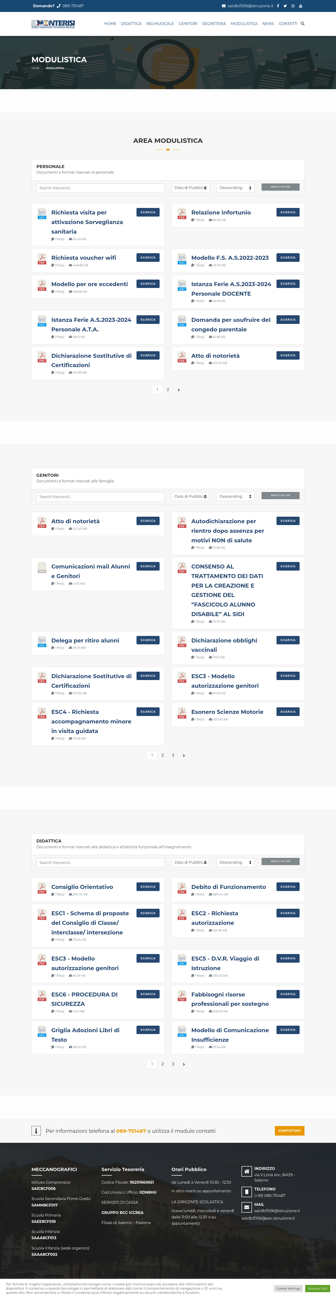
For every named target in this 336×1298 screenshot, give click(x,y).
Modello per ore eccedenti (89, 284)
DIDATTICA (131, 23)
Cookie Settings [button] (288, 1288)
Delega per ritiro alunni (85, 640)
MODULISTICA (244, 23)
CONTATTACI (290, 1131)
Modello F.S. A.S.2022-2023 (230, 257)
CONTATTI (288, 23)
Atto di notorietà (215, 355)
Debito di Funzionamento (228, 887)
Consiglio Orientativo (82, 887)
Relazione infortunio (221, 212)
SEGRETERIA (214, 23)
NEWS (268, 23)
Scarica (148, 212)
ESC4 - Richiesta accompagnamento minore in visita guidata (91, 721)
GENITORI (188, 23)
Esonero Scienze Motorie (227, 712)
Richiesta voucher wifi (83, 257)
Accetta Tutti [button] (317, 1288)
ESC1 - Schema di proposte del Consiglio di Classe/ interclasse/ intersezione (90, 923)
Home (110, 23)
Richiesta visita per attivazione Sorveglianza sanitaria (87, 222)
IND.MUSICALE (160, 23)
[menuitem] (110, 24)
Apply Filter (280, 187)
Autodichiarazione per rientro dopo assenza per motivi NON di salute (227, 531)
